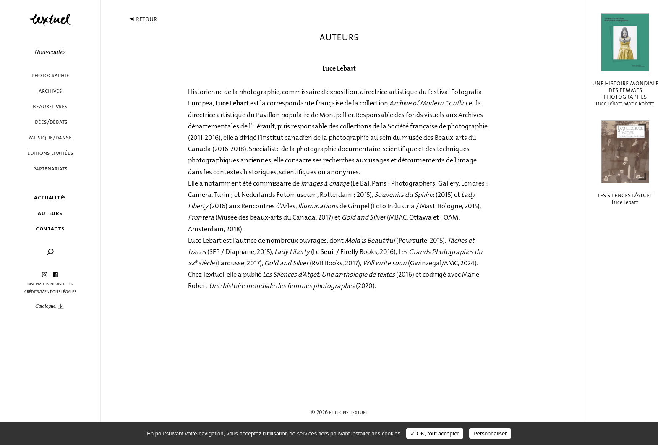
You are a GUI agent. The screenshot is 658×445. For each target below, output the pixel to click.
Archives (50, 91)
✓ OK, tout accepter (434, 433)
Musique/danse (50, 137)
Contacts (50, 228)
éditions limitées (50, 153)
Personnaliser (490, 433)
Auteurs (50, 213)
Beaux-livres (50, 106)
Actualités (50, 197)
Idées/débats (50, 122)
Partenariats (50, 169)
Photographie (50, 75)
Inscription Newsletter (50, 284)
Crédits (31, 291)
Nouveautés (50, 51)
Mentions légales (58, 291)
